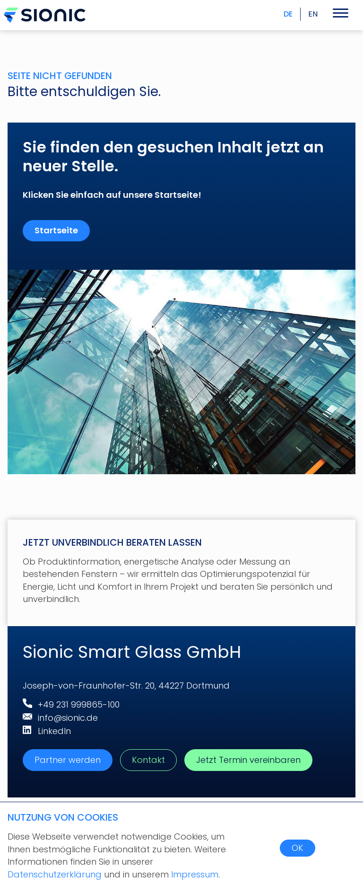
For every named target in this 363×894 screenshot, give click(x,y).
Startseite (56, 230)
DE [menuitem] (288, 14)
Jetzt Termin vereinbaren (248, 760)
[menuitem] (309, 14)
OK (297, 848)
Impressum (194, 874)
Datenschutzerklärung (56, 874)
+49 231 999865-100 (79, 704)
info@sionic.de (68, 718)
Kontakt (148, 760)
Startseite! (178, 195)
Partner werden (68, 760)
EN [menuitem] (313, 14)
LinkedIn (54, 731)
